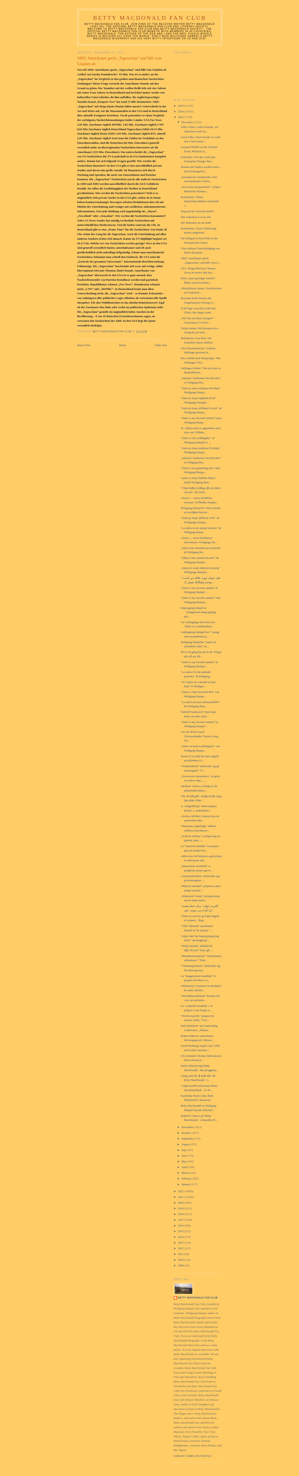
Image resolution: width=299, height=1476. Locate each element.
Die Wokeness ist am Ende (196, 222)
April (185, 1167)
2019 (181, 1208)
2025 (181, 105)
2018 (181, 1214)
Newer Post (83, 345)
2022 (181, 1191)
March (186, 1172)
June (184, 1155)
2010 (181, 1259)
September (188, 1138)
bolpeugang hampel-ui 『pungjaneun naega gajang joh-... (198, 612)
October (186, 1132)
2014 (181, 1237)
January (186, 1184)
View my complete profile (193, 1456)
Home (122, 345)
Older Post (161, 345)
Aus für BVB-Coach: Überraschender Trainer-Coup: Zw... (200, 736)
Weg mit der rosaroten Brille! (197, 211)
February (187, 1178)
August (186, 1144)
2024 (181, 111)
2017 (181, 1219)
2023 (181, 117)
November (188, 1127)
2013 (181, 1242)
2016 (181, 1225)
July (184, 1150)
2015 (181, 1231)
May (184, 1161)
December (188, 122)
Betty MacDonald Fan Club (149, 18)
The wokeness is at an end (195, 217)
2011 (181, 1254)
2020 (181, 1202)
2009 (181, 1265)
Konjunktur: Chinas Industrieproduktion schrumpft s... (200, 201)
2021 (181, 1197)
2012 (181, 1248)
